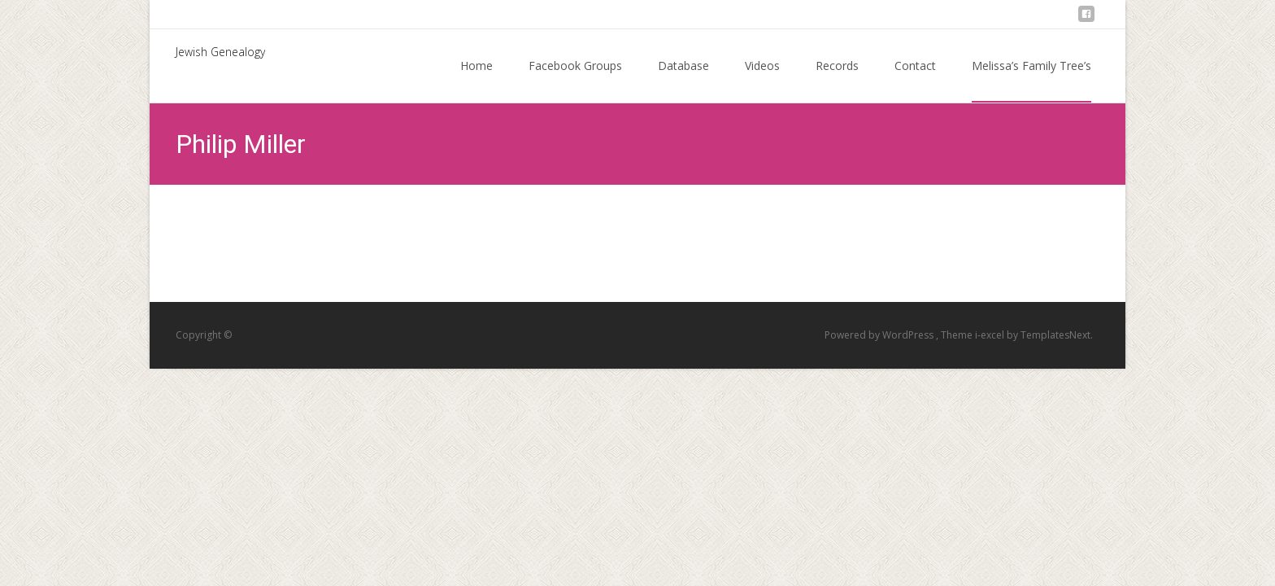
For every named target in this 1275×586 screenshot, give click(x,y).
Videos (762, 80)
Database (683, 80)
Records (837, 80)
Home (476, 80)
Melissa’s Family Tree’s (1031, 80)
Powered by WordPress (880, 335)
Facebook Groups (575, 80)
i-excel (991, 335)
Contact (915, 80)
